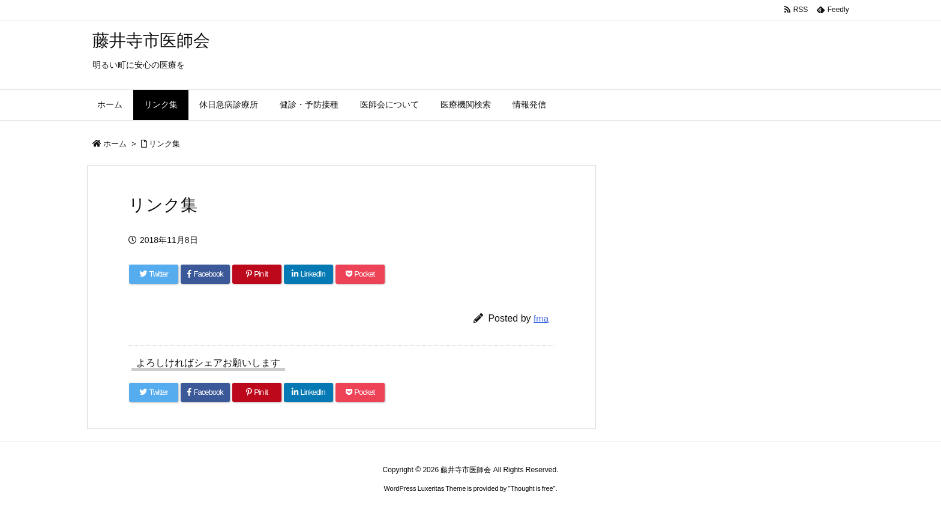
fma (541, 318)
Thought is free (531, 488)
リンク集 (164, 143)
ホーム (115, 143)
